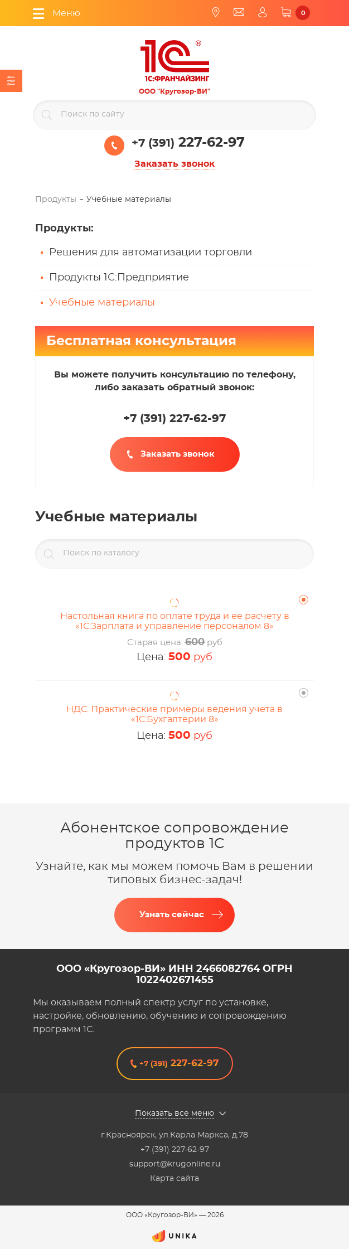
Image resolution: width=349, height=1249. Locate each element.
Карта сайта (174, 1179)
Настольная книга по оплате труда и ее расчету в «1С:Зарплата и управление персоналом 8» (174, 621)
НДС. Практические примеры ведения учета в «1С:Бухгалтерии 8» (174, 714)
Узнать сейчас (171, 915)
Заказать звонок (174, 163)
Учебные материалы (102, 303)
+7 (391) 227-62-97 (174, 1150)
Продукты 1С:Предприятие (119, 278)
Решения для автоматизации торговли (150, 253)
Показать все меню (174, 1113)
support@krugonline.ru (174, 1164)
